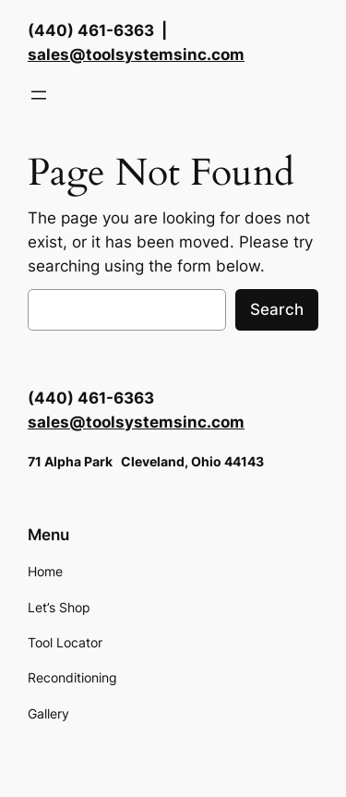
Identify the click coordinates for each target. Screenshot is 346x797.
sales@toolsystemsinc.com (136, 54)
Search (277, 309)
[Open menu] (39, 95)
